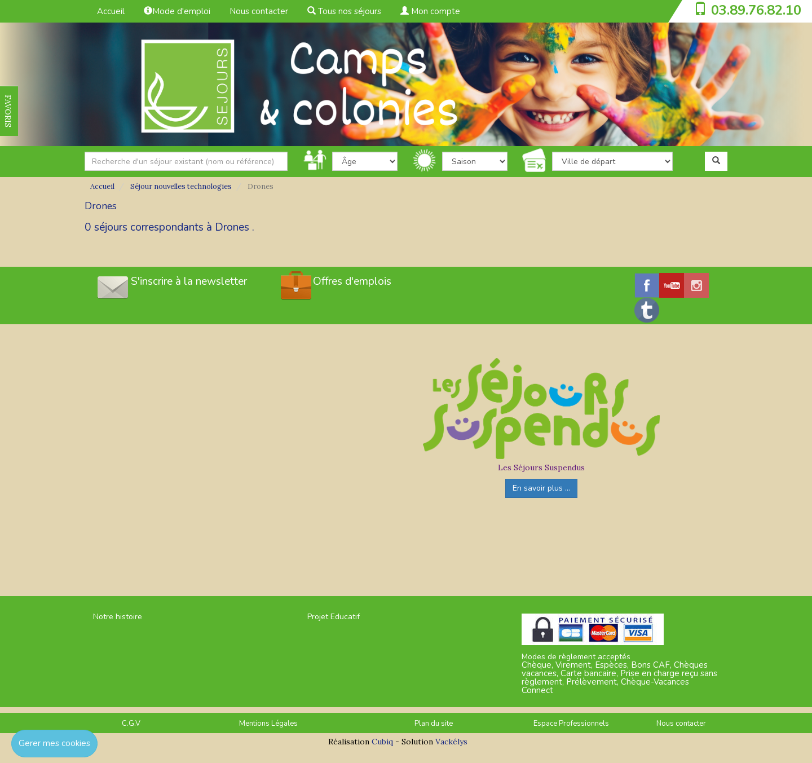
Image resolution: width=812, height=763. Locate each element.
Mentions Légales (268, 723)
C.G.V (131, 723)
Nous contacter (259, 11)
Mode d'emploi (177, 11)
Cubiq (382, 741)
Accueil (111, 11)
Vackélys (451, 741)
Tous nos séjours (344, 11)
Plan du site (433, 723)
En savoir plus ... (541, 488)
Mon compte (430, 11)
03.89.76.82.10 (756, 10)
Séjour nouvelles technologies (181, 186)
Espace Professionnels (571, 723)
